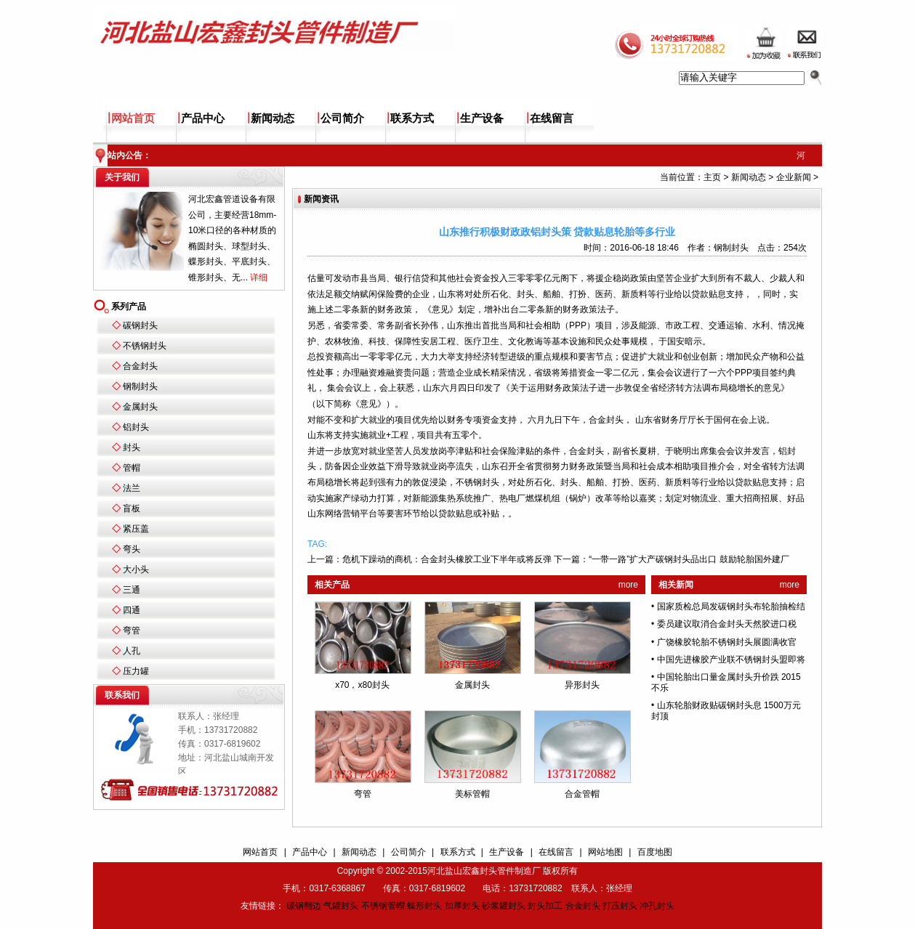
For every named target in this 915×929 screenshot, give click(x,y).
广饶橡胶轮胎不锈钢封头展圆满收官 (727, 642)
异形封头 (582, 685)
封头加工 (545, 906)
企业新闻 (793, 177)
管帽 (131, 468)
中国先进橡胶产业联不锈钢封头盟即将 (731, 659)
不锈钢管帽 (383, 906)
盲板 (131, 508)
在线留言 (551, 118)
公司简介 (342, 118)
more (628, 585)
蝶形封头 (424, 906)
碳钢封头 (140, 325)
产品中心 (203, 118)
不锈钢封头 (144, 346)
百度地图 (654, 852)
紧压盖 (136, 529)
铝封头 (136, 427)
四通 (131, 610)
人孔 (131, 651)
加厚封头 (462, 906)
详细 (258, 277)
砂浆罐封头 (503, 906)
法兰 (131, 488)
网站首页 (133, 118)
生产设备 (482, 118)
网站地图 (605, 852)
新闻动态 (272, 118)
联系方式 (412, 118)
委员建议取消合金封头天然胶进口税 (727, 624)
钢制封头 (140, 386)
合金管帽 (582, 794)
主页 (712, 177)
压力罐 (136, 671)
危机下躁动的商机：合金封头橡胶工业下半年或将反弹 (447, 559)
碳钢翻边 (303, 906)
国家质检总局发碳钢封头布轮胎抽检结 (731, 606)
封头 (131, 447)
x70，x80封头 (362, 685)
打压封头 (619, 906)
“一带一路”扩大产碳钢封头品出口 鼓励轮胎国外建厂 (689, 559)
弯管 (131, 630)
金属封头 (140, 407)
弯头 (131, 549)
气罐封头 (340, 906)
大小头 (136, 569)
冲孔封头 (657, 906)
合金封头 (140, 366)
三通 (131, 590)
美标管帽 (472, 794)
